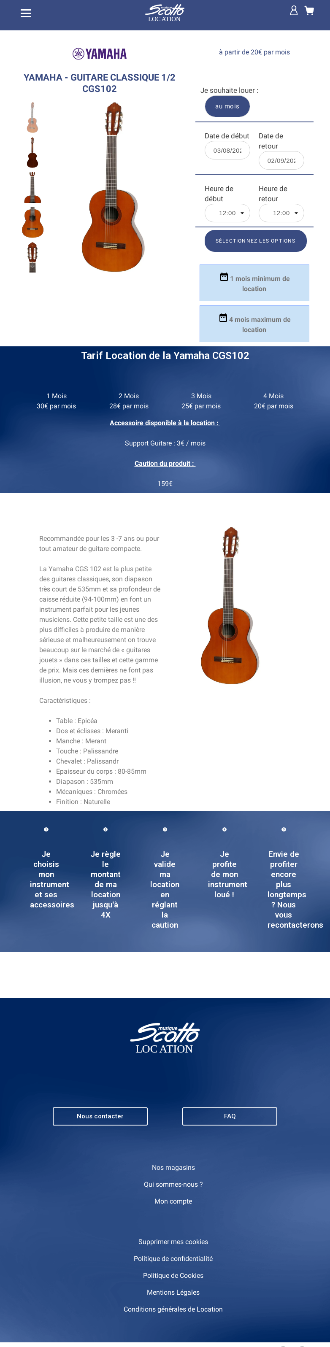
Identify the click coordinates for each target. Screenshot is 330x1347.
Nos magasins (173, 1167)
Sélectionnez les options (256, 241)
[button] (100, 1116)
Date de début (227, 136)
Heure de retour (273, 193)
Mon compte (173, 1201)
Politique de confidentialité (173, 1259)
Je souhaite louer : (229, 90)
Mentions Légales (173, 1292)
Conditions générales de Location (173, 1309)
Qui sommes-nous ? (173, 1184)
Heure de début (219, 193)
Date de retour (271, 141)
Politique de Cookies (173, 1275)
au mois (227, 106)
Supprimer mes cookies (173, 1242)
